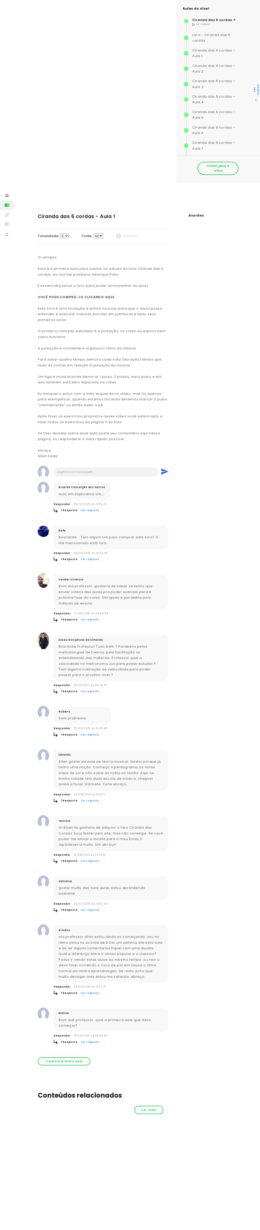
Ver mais (149, 1110)
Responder (62, 504)
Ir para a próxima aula (64, 1061)
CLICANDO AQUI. (99, 297)
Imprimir (127, 236)
